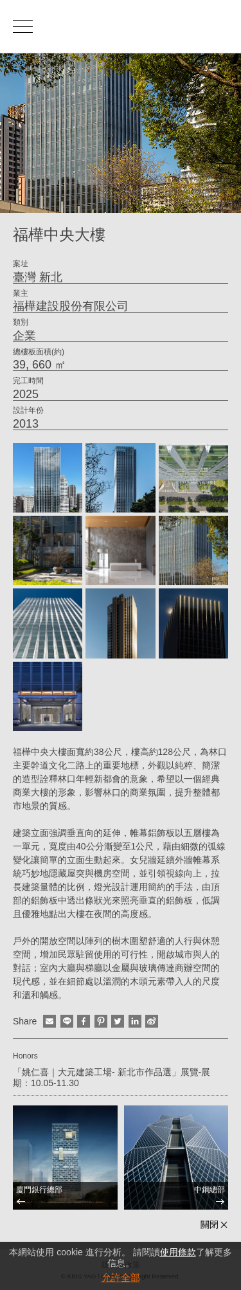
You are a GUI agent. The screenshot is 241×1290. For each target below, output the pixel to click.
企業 (24, 335)
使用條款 (178, 1252)
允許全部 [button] (121, 1277)
